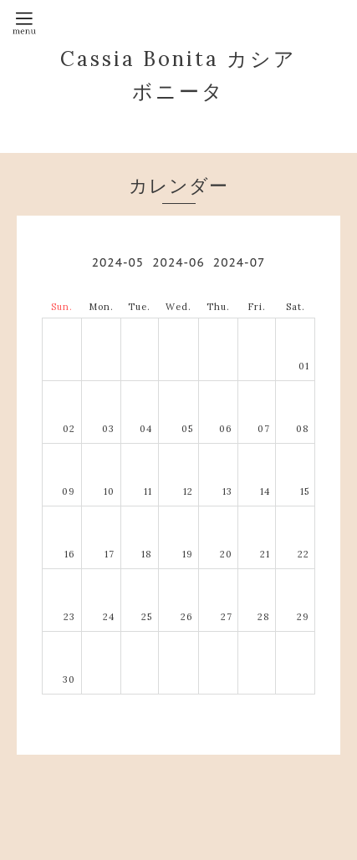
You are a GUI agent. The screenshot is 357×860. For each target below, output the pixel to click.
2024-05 (118, 262)
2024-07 (239, 262)
